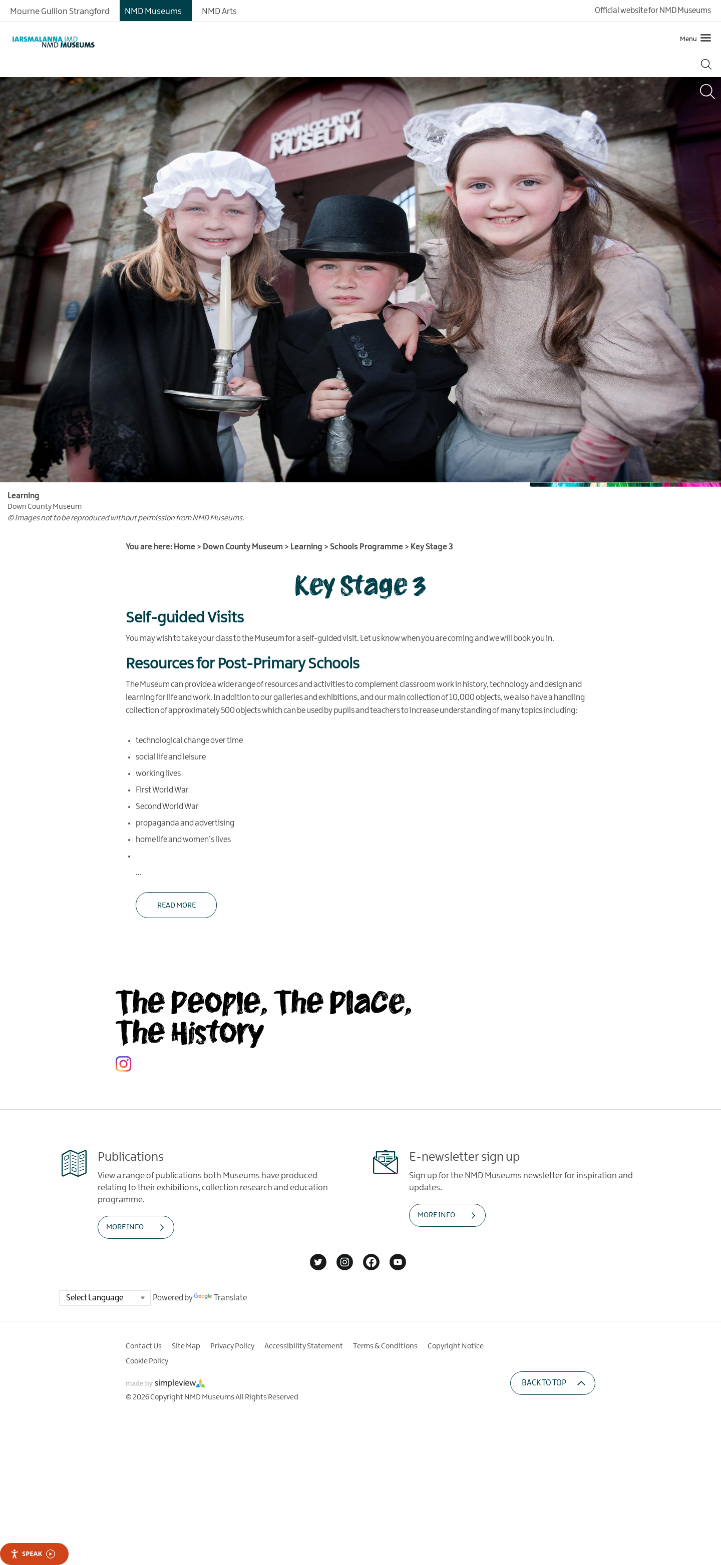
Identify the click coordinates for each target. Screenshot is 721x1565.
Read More (176, 906)
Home (184, 547)
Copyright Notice (456, 1346)
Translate (220, 1298)
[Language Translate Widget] (105, 1298)
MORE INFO (125, 1227)
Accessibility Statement (303, 1346)
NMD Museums (153, 11)
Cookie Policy (147, 1361)
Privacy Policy (232, 1346)
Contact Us (144, 1346)
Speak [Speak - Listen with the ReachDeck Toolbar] (32, 1553)
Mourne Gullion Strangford (60, 11)
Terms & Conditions (385, 1346)
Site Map (186, 1346)
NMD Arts (219, 11)
